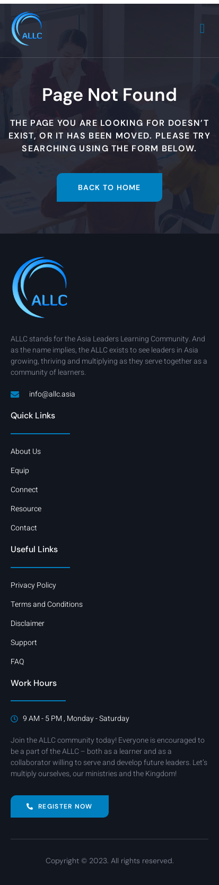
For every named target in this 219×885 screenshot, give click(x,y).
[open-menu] (202, 28)
